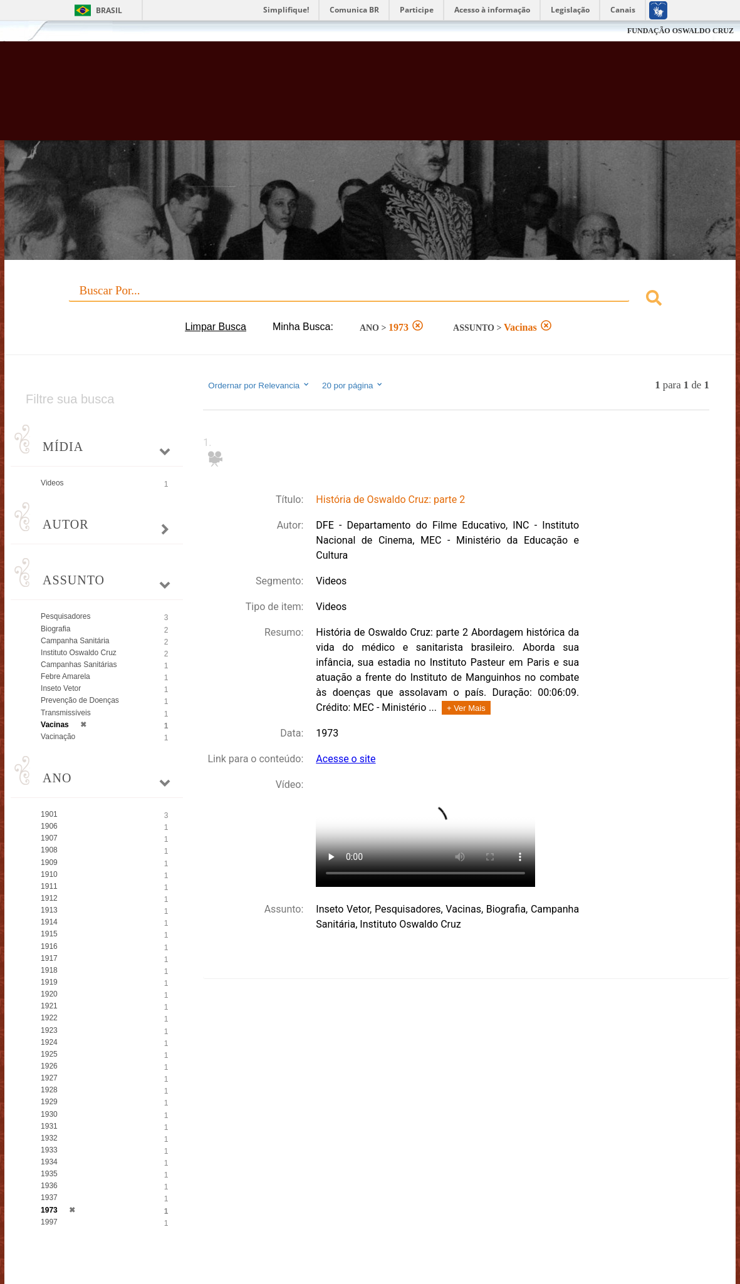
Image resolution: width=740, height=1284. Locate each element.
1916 (49, 946)
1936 (49, 1185)
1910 (49, 874)
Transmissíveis (66, 712)
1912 (49, 898)
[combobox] (370, 299)
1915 (49, 933)
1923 (49, 1030)
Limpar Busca (215, 326)
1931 (49, 1126)
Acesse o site (345, 759)
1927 (49, 1078)
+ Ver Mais (466, 708)
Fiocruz (37, 31)
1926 (49, 1066)
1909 (49, 862)
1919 (49, 982)
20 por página (353, 385)
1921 (49, 1006)
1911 (49, 886)
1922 (49, 1017)
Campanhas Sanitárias (79, 664)
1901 (49, 814)
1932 (49, 1138)
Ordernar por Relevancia (259, 385)
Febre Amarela (65, 676)
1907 (49, 838)
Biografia (55, 628)
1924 (49, 1042)
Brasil (109, 10)
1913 (49, 910)
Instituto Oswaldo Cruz (79, 652)
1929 (49, 1101)
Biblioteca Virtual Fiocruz (326, 97)
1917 (49, 958)
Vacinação (58, 736)
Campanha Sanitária (75, 640)
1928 (49, 1089)
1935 (49, 1173)
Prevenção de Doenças (80, 700)
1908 (49, 850)
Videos (52, 483)
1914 (49, 922)
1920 (49, 994)
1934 (49, 1161)
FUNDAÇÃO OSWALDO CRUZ (680, 30)
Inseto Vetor (61, 688)
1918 (49, 970)
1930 (49, 1114)
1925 (49, 1054)
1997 (49, 1222)
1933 (49, 1150)
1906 (49, 826)
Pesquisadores (65, 616)
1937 (49, 1197)
